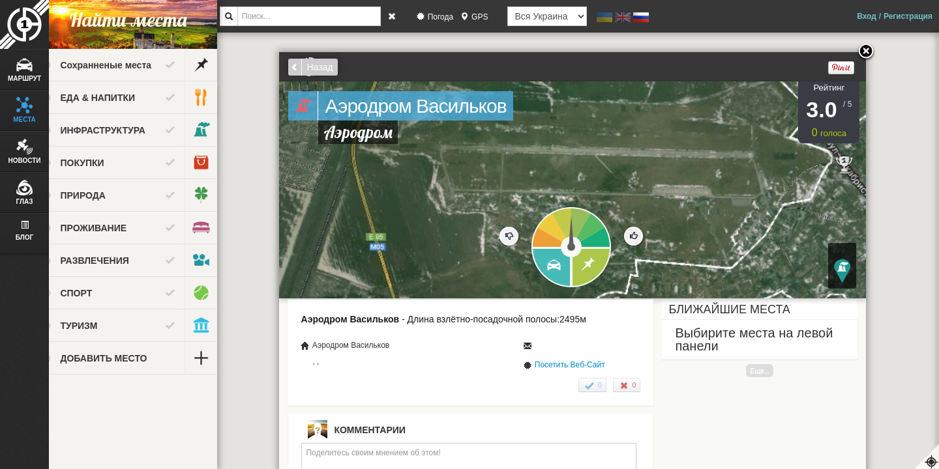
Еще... (771, 371)
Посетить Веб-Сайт (580, 364)
